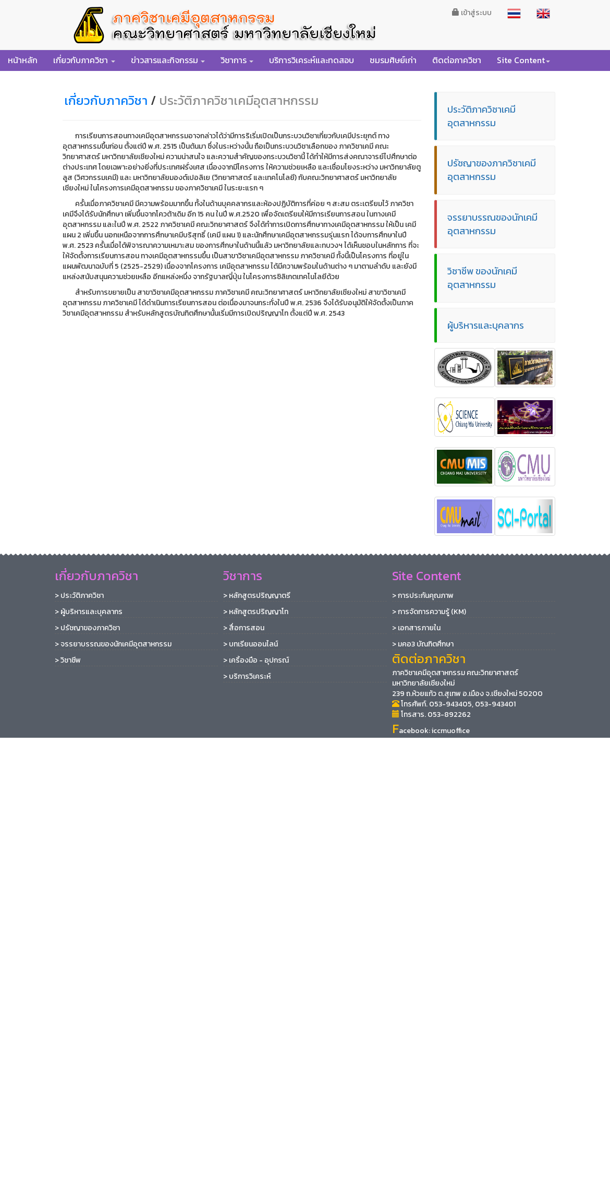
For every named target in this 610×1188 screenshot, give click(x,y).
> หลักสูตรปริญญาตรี (256, 595)
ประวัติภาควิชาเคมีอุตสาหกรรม (481, 116)
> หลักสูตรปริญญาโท (255, 611)
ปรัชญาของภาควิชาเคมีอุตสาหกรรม (491, 170)
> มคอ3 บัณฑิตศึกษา (423, 644)
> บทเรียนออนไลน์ (250, 644)
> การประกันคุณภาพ (423, 595)
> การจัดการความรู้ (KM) (429, 611)
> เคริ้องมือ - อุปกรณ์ (256, 660)
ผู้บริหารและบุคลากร (485, 325)
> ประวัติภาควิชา (79, 595)
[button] (84, 60)
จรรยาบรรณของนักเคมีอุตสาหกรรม (492, 224)
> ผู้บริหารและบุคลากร (89, 611)
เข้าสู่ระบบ (472, 12)
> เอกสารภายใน (416, 627)
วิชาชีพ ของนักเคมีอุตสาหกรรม (482, 278)
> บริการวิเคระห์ (247, 676)
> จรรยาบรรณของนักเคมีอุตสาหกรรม (113, 644)
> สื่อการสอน (243, 627)
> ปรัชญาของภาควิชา (87, 627)
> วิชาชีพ (68, 660)
